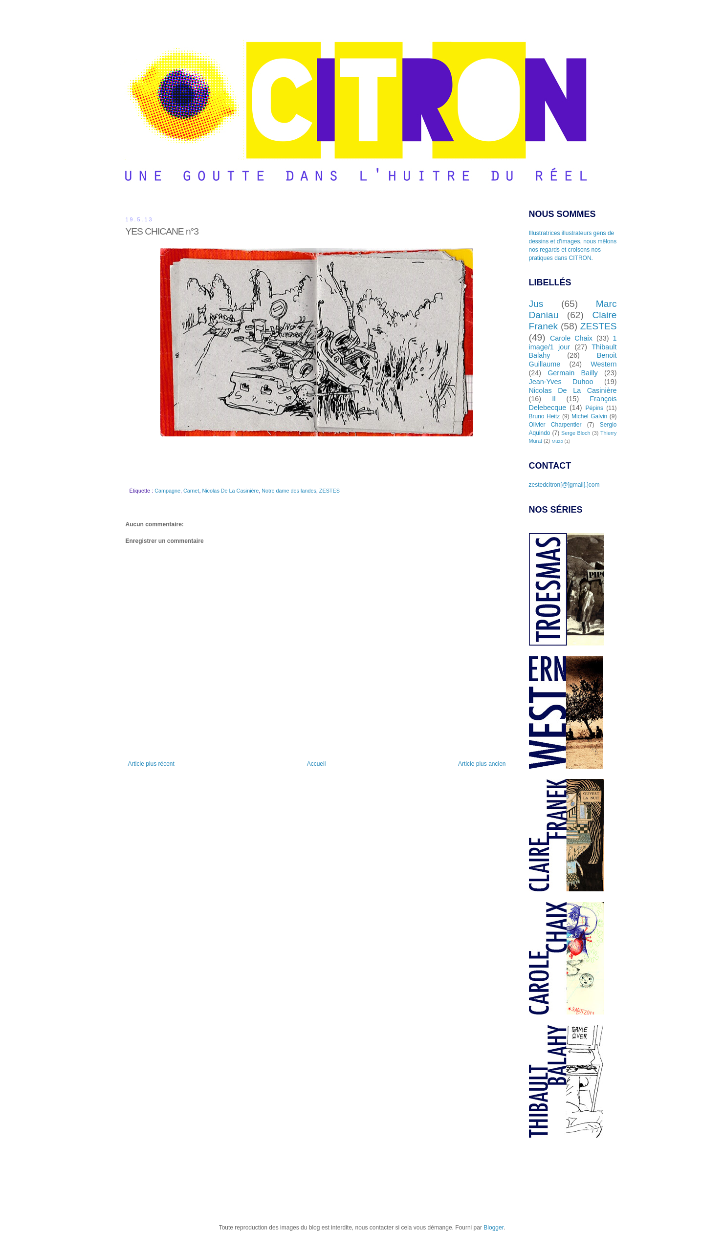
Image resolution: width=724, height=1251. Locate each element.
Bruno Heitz (544, 416)
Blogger (493, 1227)
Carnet (191, 491)
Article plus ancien (481, 763)
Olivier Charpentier (555, 424)
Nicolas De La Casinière (230, 491)
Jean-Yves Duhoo (561, 382)
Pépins (594, 408)
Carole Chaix (571, 338)
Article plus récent (151, 763)
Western (603, 364)
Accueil (316, 763)
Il (553, 399)
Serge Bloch (575, 433)
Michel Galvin (589, 416)
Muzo (557, 441)
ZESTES (329, 491)
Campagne (167, 491)
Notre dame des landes (289, 491)
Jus (536, 304)
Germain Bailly (573, 373)
